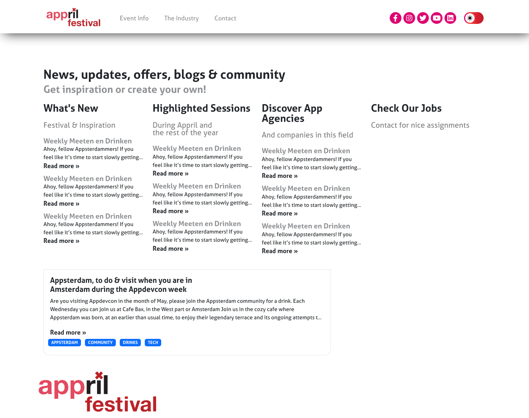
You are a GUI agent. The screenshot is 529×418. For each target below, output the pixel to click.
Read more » (68, 332)
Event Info (134, 18)
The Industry (181, 18)
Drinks (130, 342)
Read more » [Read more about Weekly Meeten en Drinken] (61, 166)
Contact (225, 18)
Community (100, 342)
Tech (153, 342)
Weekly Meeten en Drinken (87, 140)
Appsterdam (64, 342)
